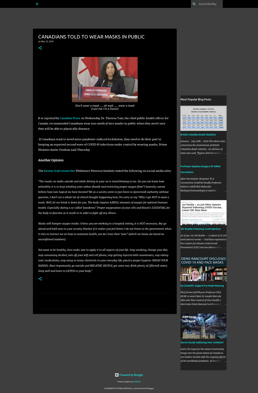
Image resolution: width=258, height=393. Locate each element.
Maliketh (137, 382)
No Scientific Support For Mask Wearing (202, 285)
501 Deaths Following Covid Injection (201, 229)
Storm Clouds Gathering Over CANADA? (202, 342)
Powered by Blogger (129, 374)
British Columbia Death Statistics (198, 134)
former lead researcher (59, 170)
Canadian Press (70, 118)
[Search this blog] (205, 4)
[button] (40, 48)
